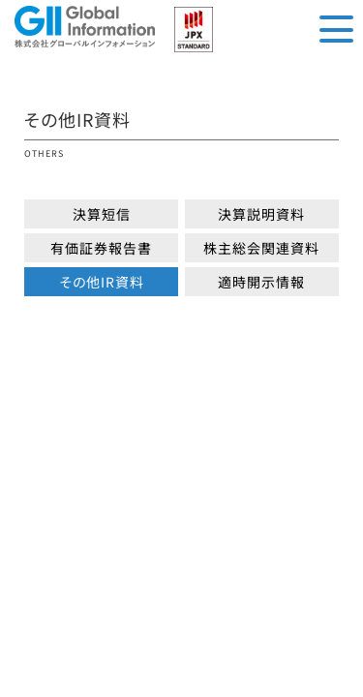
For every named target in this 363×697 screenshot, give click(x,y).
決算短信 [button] (102, 214)
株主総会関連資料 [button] (261, 248)
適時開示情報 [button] (261, 281)
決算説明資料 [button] (261, 214)
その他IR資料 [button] (101, 281)
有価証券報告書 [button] (101, 248)
